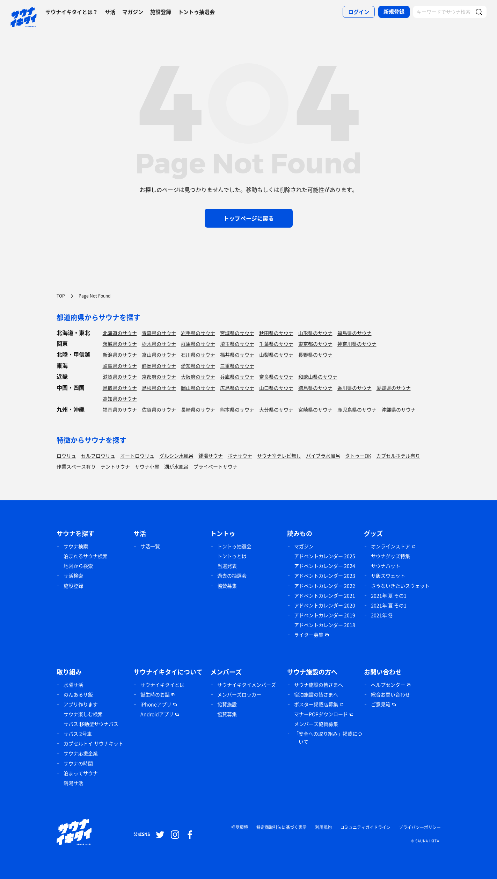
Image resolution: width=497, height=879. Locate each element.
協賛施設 (227, 704)
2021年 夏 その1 (389, 595)
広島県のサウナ (237, 387)
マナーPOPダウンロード (321, 713)
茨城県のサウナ (120, 343)
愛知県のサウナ (198, 365)
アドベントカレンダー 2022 (324, 585)
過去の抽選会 (232, 575)
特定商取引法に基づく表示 (281, 827)
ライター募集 (308, 634)
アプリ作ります (81, 704)
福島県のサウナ (354, 332)
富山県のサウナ (159, 354)
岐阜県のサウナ (120, 365)
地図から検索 (78, 565)
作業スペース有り (76, 466)
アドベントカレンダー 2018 (324, 624)
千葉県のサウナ (276, 343)
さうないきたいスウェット (400, 585)
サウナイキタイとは (162, 684)
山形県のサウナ (315, 332)
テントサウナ (115, 466)
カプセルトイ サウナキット (93, 743)
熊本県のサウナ (237, 409)
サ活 (110, 12)
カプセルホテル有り (398, 455)
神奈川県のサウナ (357, 343)
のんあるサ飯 (78, 694)
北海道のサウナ (120, 332)
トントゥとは (232, 555)
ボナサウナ (240, 455)
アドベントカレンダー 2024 (324, 565)
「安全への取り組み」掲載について (328, 737)
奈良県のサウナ (276, 376)
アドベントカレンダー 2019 (324, 615)
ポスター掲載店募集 (316, 704)
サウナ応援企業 (81, 753)
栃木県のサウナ (159, 343)
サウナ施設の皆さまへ (318, 684)
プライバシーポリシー (420, 827)
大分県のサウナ (276, 409)
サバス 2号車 (78, 733)
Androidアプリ (157, 713)
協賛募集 (227, 585)
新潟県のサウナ (120, 354)
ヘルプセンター (388, 684)
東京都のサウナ (315, 343)
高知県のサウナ (120, 398)
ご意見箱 (380, 704)
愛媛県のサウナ (394, 387)
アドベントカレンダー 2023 (324, 575)
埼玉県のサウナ (237, 343)
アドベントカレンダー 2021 (324, 595)
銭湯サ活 (73, 782)
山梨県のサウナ (276, 354)
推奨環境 (239, 827)
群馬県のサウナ (198, 343)
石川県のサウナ (198, 354)
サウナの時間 (78, 763)
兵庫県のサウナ (237, 376)
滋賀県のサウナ (120, 376)
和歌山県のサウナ (317, 376)
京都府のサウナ (159, 376)
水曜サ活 (73, 684)
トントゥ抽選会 (196, 12)
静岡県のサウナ (159, 365)
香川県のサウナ (354, 387)
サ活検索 (73, 575)
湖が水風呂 (176, 466)
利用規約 (323, 827)
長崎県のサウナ (198, 409)
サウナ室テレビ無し (279, 455)
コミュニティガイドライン (365, 827)
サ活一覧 (150, 546)
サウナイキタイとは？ (71, 12)
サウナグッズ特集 (390, 555)
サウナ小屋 (147, 466)
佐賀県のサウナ (159, 409)
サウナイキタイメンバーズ (246, 684)
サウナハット (385, 565)
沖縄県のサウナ (398, 409)
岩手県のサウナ (198, 332)
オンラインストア (390, 546)
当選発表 (227, 565)
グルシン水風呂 (176, 455)
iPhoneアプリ (155, 704)
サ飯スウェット (388, 575)
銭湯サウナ (210, 455)
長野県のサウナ (315, 354)
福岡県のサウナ (120, 409)
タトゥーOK (358, 455)
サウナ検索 (76, 546)
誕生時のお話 (155, 694)
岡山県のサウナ (198, 387)
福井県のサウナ (237, 354)
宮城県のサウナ (237, 332)
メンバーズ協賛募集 (316, 723)
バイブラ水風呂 (323, 455)
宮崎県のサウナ (315, 409)
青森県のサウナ (159, 332)
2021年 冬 (382, 615)
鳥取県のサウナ (120, 387)
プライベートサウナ (215, 466)
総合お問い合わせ (390, 694)
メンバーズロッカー (239, 694)
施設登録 (160, 12)
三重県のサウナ (237, 365)
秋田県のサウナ (276, 332)
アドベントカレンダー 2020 (324, 605)
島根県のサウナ (159, 387)
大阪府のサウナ (198, 376)
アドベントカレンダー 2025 (324, 555)
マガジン (132, 12)
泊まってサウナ (81, 773)
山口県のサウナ (276, 387)
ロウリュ (66, 455)
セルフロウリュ (98, 455)
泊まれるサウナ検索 (86, 555)
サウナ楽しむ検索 (83, 713)
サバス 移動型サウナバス (91, 723)
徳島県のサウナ (315, 387)
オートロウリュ (137, 455)
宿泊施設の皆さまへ (316, 694)
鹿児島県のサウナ (357, 409)
